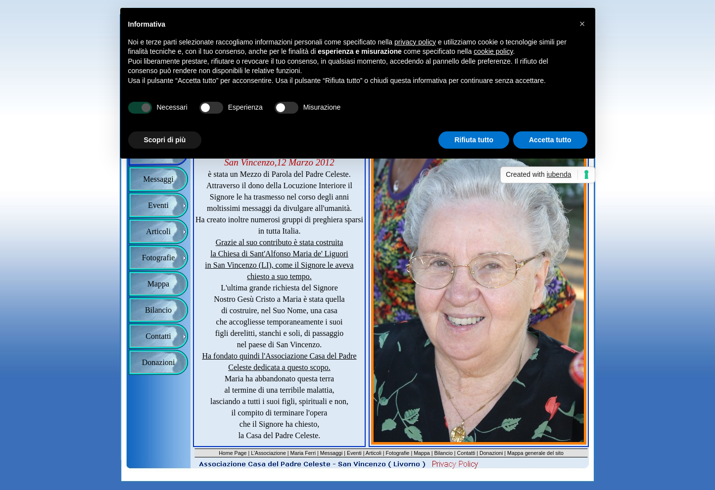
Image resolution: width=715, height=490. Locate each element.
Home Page (232, 453)
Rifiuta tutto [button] (473, 140)
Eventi (354, 453)
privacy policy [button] (415, 42)
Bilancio (443, 453)
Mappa (422, 453)
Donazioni (491, 453)
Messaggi (331, 453)
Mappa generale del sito (535, 453)
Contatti (466, 453)
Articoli (373, 453)
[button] (582, 24)
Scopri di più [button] (165, 140)
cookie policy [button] (493, 51)
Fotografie (398, 453)
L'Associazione (268, 453)
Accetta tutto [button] (550, 140)
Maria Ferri (303, 453)
